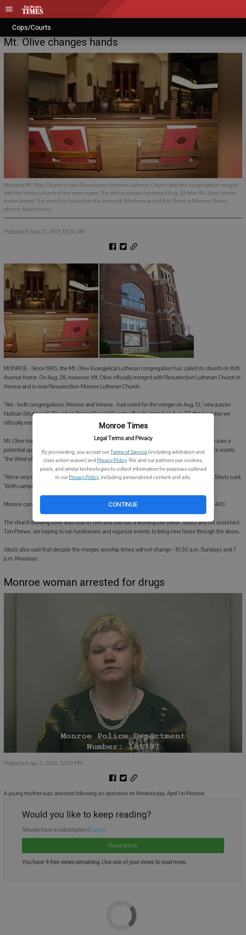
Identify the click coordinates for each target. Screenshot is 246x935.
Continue (122, 504)
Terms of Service (128, 452)
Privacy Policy (112, 460)
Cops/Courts (31, 27)
